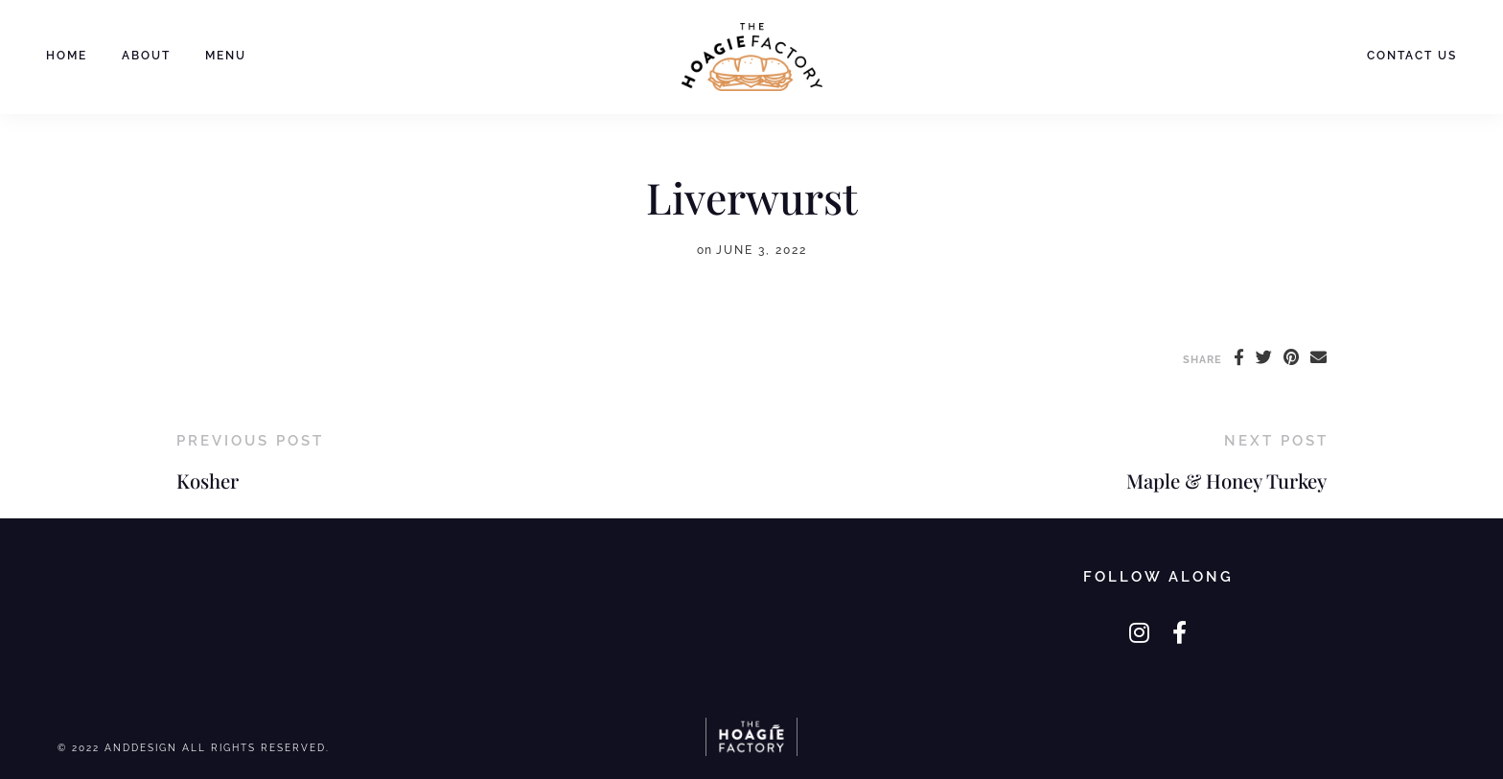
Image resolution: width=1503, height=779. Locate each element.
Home (66, 55)
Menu (225, 55)
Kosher (207, 480)
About (146, 55)
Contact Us (1412, 55)
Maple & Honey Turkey (1226, 480)
